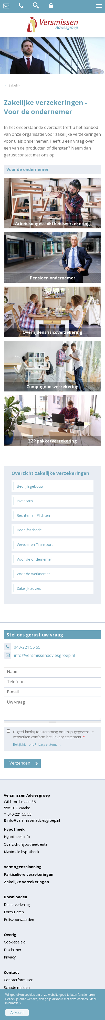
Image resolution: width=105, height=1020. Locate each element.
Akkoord (17, 1013)
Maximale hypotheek (21, 851)
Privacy (10, 957)
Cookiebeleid (15, 942)
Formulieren (14, 912)
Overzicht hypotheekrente (26, 844)
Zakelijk (14, 85)
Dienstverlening (17, 904)
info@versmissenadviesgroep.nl (44, 655)
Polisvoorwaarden (19, 919)
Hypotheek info (17, 836)
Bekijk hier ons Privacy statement (36, 744)
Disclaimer (12, 949)
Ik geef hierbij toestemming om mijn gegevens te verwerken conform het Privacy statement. (53, 734)
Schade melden (17, 987)
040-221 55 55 (27, 647)
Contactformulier (18, 979)
